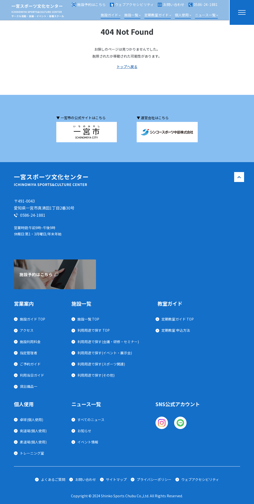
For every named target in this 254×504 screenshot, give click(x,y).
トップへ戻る (127, 66)
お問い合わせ (171, 6)
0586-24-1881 (203, 6)
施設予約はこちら (89, 6)
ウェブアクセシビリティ (132, 6)
